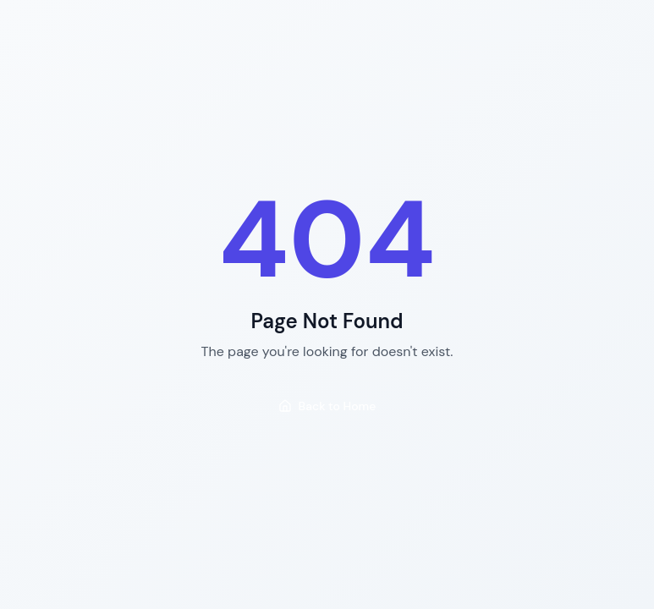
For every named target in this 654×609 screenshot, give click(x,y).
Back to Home (327, 406)
